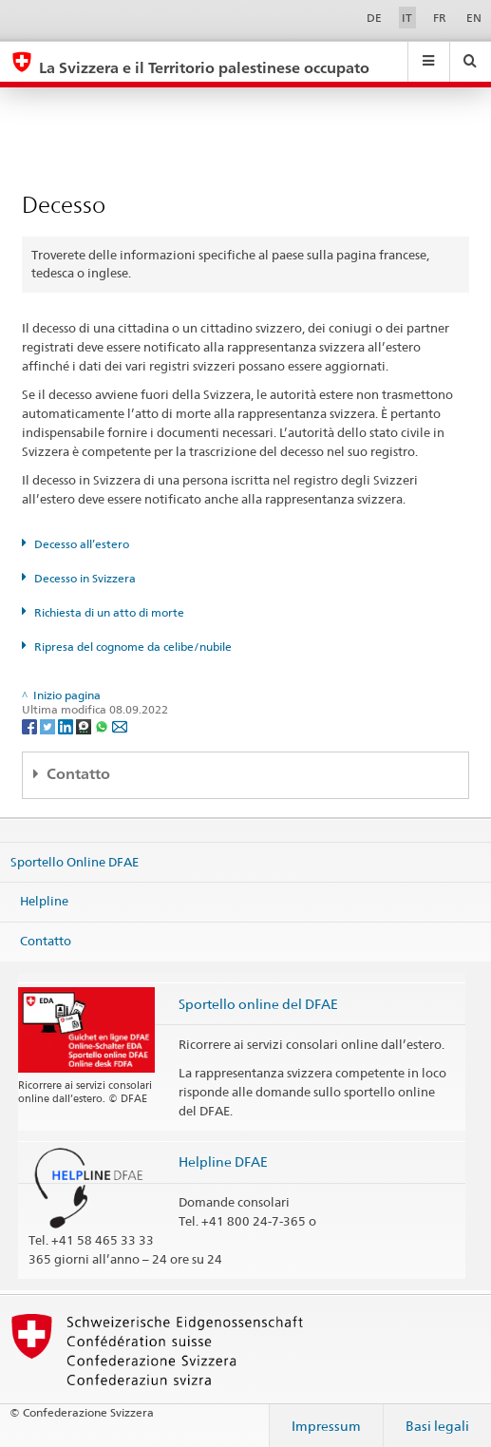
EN (474, 17)
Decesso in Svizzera (85, 578)
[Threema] (85, 725)
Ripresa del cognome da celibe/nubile (133, 646)
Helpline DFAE (223, 1161)
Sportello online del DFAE (258, 1004)
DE (374, 17)
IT (407, 17)
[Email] (119, 725)
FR (439, 17)
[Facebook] (31, 725)
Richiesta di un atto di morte (109, 612)
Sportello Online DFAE (74, 860)
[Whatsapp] (103, 725)
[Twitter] (49, 725)
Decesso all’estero (81, 544)
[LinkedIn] (67, 725)
